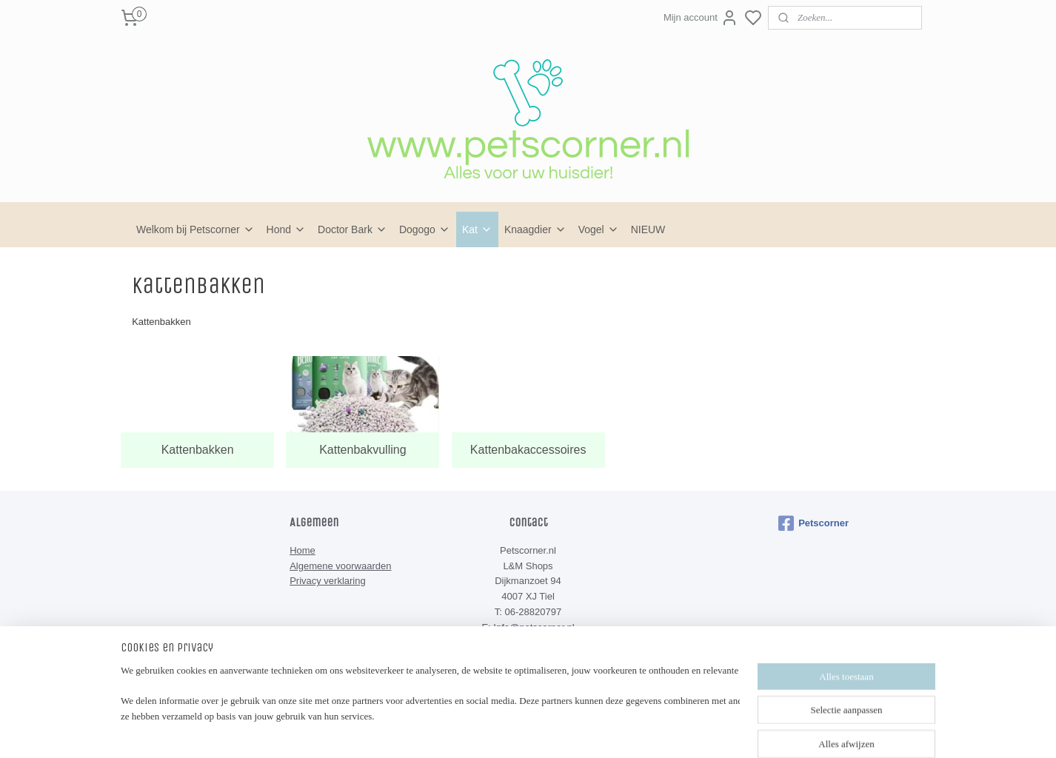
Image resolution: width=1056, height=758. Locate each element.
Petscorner (813, 523)
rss (595, 730)
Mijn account (701, 18)
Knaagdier (535, 229)
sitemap (569, 730)
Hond (286, 229)
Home (302, 550)
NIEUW (648, 229)
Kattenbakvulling (362, 449)
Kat (477, 229)
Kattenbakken (197, 449)
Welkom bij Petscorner (195, 229)
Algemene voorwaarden (340, 565)
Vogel (598, 229)
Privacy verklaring (328, 580)
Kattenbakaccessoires (528, 449)
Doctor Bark (352, 229)
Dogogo (424, 229)
